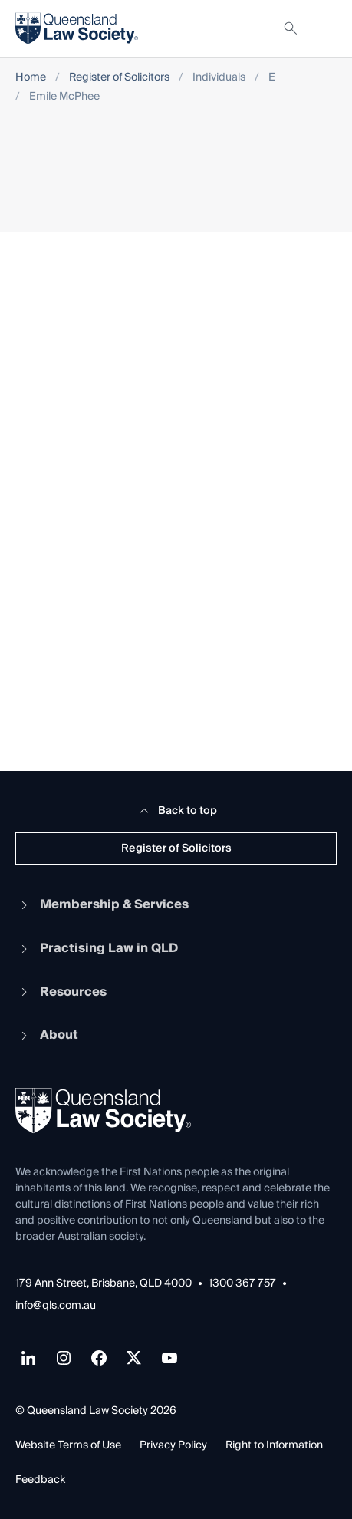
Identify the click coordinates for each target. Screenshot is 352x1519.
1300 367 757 (242, 1284)
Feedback (40, 1480)
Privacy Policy (173, 1445)
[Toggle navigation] (324, 28)
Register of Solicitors (119, 78)
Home (30, 78)
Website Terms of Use (68, 1445)
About (46, 1035)
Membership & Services (102, 904)
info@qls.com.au (55, 1306)
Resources (61, 992)
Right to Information (274, 1445)
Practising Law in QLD (96, 948)
